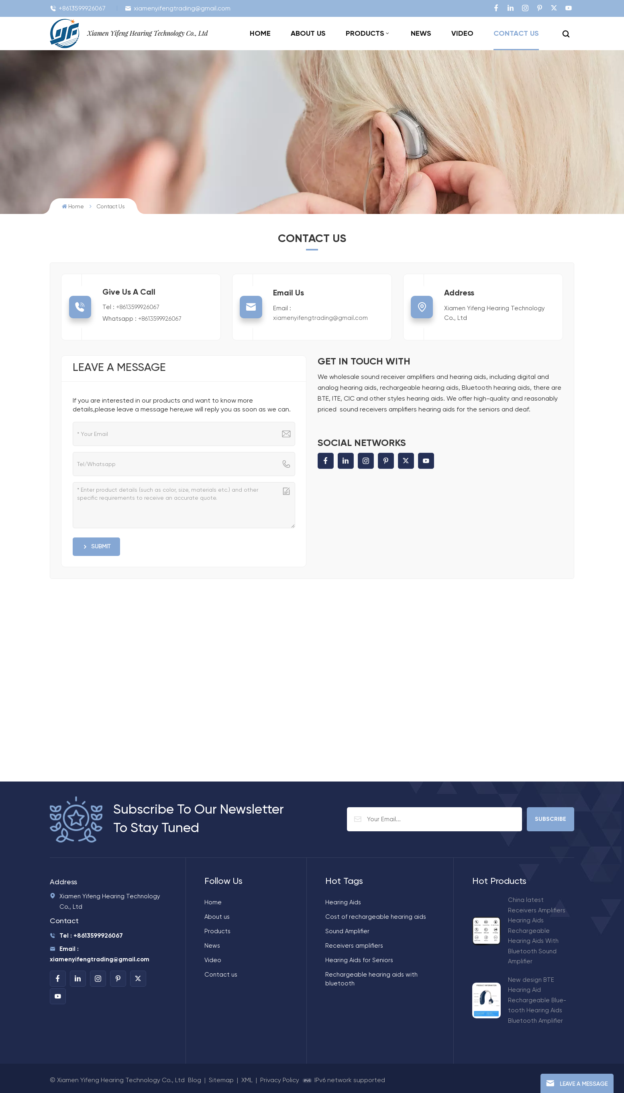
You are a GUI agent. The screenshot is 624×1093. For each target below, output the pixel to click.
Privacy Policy (279, 1080)
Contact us (516, 33)
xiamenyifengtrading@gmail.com (177, 8)
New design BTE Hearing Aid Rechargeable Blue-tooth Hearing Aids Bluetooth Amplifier (537, 1000)
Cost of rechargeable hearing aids (375, 916)
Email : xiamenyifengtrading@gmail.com (99, 954)
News (421, 33)
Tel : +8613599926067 (86, 935)
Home (260, 33)
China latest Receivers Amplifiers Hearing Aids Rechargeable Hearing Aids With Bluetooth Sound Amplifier (536, 930)
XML (247, 1080)
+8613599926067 (78, 8)
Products (365, 33)
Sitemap (221, 1080)
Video (462, 33)
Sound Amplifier (347, 931)
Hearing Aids (343, 902)
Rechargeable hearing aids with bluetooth (371, 979)
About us (308, 33)
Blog (194, 1080)
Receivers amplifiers (354, 945)
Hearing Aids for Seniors (359, 960)
